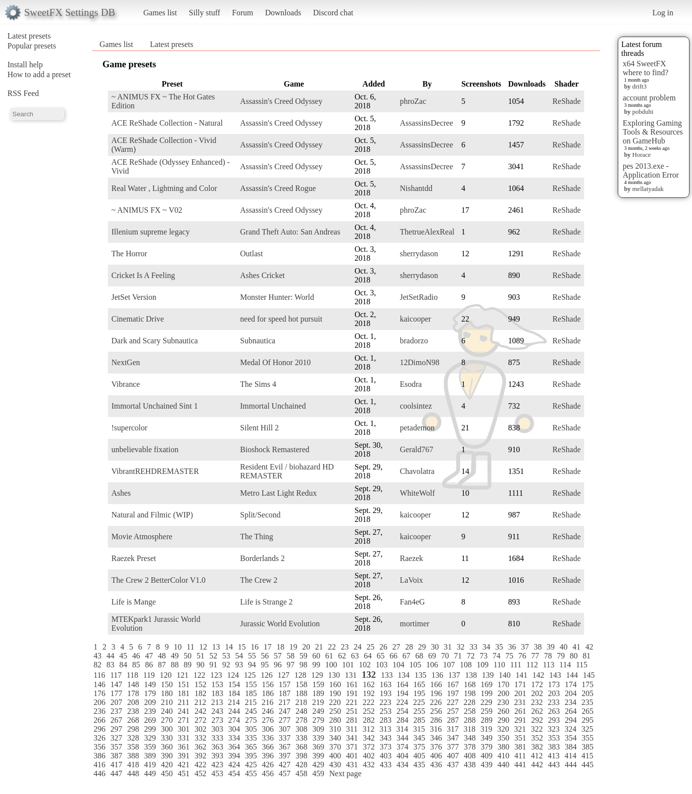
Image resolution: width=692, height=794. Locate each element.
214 (234, 702)
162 (369, 684)
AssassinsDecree (426, 123)
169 (487, 684)
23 (344, 647)
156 (268, 684)
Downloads (283, 12)
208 (133, 702)
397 (285, 755)
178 (133, 693)
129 (317, 675)
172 (537, 684)
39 (550, 647)
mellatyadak (648, 188)
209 (150, 702)
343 (386, 738)
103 (382, 664)
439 (487, 764)
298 (133, 729)
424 (234, 764)
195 (419, 693)
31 (447, 647)
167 (453, 684)
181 (184, 693)
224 (402, 702)
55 (252, 656)
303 (217, 729)
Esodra (411, 384)
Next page (345, 773)
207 (116, 702)
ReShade (566, 101)
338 (301, 738)
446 (99, 773)
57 (278, 656)
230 (503, 702)
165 (419, 684)
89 (188, 664)
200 (503, 693)
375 (419, 747)
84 (123, 664)
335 (251, 738)
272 (200, 720)
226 (436, 702)
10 (178, 647)
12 (203, 647)
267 (116, 720)
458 (301, 773)
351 (520, 738)
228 (469, 702)
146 (99, 684)
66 (393, 656)
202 (537, 693)
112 (532, 664)
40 (563, 647)
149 (150, 684)
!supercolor (129, 427)
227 (452, 702)
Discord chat (333, 12)
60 (316, 656)
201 (520, 693)
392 (200, 755)
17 (267, 647)
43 (97, 656)
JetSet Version (133, 297)
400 (335, 755)
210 (167, 702)
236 (99, 711)
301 (184, 729)
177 (116, 693)
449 (150, 773)
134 (403, 675)
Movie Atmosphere (141, 536)
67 (406, 656)
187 (285, 693)
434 (402, 764)
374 (402, 747)
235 (587, 702)
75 (509, 656)
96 (278, 664)
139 (488, 675)
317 (452, 729)
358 (133, 747)
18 (280, 647)
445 (587, 764)
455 (251, 773)
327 (116, 738)
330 (167, 738)
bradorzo (414, 340)
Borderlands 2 (262, 558)
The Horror (129, 253)
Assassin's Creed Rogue (278, 188)
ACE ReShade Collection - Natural (167, 123)
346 (436, 738)
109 (483, 664)
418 (133, 764)
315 (419, 729)
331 (184, 738)
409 (487, 755)
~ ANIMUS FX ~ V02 (146, 210)
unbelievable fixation (145, 449)
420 (167, 764)
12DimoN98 (420, 362)
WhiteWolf (417, 493)
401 (352, 755)
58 (291, 656)
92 (226, 664)
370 (335, 747)
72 (471, 656)
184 (234, 693)
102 (365, 664)
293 (554, 720)
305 (251, 729)
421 (184, 764)
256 (436, 711)
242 (200, 711)
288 (470, 720)
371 (352, 747)
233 (553, 702)
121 (183, 675)
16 (254, 647)
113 (548, 664)
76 (522, 656)
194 (402, 693)
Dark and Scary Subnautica (154, 340)
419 (150, 764)
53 (226, 656)
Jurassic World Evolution (280, 623)
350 (503, 738)
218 (301, 702)
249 (318, 711)
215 (250, 702)
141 (521, 675)
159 (318, 684)
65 (381, 656)
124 (233, 675)
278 (301, 720)
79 (561, 656)
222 (368, 702)
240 (167, 711)
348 (470, 738)
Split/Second (260, 515)
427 (285, 764)
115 (581, 664)
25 (370, 647)
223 (385, 702)
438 (470, 764)
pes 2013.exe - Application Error (651, 170)
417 (116, 764)
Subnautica (257, 340)
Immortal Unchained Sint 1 (154, 406)
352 (537, 738)
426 (268, 764)
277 (285, 720)
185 (251, 693)
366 (268, 747)
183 (217, 693)
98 (303, 664)
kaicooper (415, 319)
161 (352, 684)
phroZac (413, 101)
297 (116, 729)
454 (234, 773)
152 (200, 684)
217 (284, 702)
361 (184, 747)
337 (285, 738)
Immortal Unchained (273, 406)
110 (499, 664)
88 (175, 664)
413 (553, 755)
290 (503, 720)
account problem (649, 97)
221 (351, 702)
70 (445, 656)
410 (503, 755)
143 (555, 675)
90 (200, 664)
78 (548, 656)
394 (234, 755)
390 (167, 755)
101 (348, 664)
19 (293, 647)
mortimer (415, 623)
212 (200, 702)
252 (369, 711)
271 (184, 720)
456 (268, 773)
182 (200, 693)
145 (588, 675)
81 (587, 656)
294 (571, 720)
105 (415, 664)
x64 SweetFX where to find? (645, 68)
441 (520, 764)
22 (332, 647)
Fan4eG (412, 602)
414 (570, 755)
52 (213, 656)
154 (234, 684)
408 (470, 755)
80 (574, 656)
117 (115, 675)
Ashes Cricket (262, 275)
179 (150, 693)
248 (301, 711)
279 (318, 720)
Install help (25, 64)
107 (449, 664)
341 (352, 738)
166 (436, 684)
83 (110, 664)
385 (587, 747)
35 (499, 647)
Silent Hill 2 (259, 427)
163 (386, 684)
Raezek (411, 558)
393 (217, 755)
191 (352, 693)
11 (190, 647)
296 (99, 729)
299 (150, 729)
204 (571, 693)
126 (267, 675)
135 (420, 675)
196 (436, 693)
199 (487, 693)
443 (554, 764)
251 (352, 711)
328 (133, 738)
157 (285, 684)
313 (385, 729)
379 (487, 747)
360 (167, 747)
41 (576, 647)
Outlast (251, 253)
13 (216, 647)
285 (419, 720)
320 (503, 729)
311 (351, 729)
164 (402, 684)
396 (268, 755)
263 (554, 711)
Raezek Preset (133, 558)
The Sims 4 (258, 384)
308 (301, 729)
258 (470, 711)
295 (587, 720)
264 (571, 711)
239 (150, 711)
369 (318, 747)
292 (537, 720)
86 (149, 664)
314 (402, 729)
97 (291, 664)
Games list (160, 12)
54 (239, 656)
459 (318, 773)
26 (383, 647)
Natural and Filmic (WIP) (152, 515)
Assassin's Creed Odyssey (281, 101)
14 (229, 647)
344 (402, 738)
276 (268, 720)
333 (217, 738)
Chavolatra (417, 471)
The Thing (256, 536)
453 (217, 773)
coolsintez (416, 406)
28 (409, 647)
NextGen (125, 362)
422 (200, 764)
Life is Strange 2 (266, 602)
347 (453, 738)
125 (250, 675)
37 (525, 647)
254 (402, 711)
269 (150, 720)
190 (335, 693)
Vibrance (125, 384)
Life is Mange (133, 602)
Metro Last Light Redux (278, 493)
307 (285, 729)
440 (503, 764)
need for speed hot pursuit (281, 319)
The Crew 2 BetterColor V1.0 (158, 580)
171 (520, 684)
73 (484, 656)
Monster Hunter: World (277, 297)
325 (587, 729)
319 (486, 729)
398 (301, 755)
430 (335, 764)
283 (386, 720)
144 (572, 675)
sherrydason (419, 253)
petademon (417, 427)
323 (553, 729)
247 (285, 711)
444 (571, 764)
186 (268, 693)
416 (99, 764)
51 (200, 656)
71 (458, 656)
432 (369, 764)
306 (268, 729)
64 (368, 656)
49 (175, 656)
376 (436, 747)
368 (301, 747)
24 (357, 647)
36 (512, 647)
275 (251, 720)
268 (133, 720)
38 (538, 647)
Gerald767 (417, 449)
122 (199, 675)
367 (285, 747)
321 (520, 729)
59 (303, 656)
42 (589, 647)
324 (570, 729)
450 (167, 773)
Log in (662, 12)
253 (386, 711)
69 (432, 656)
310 (335, 729)
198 (470, 693)
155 (251, 684)
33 (473, 647)
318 (469, 729)
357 (116, 747)
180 (167, 693)
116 (99, 675)
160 (335, 684)
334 (234, 738)
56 (265, 656)
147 (116, 684)
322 (537, 729)
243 (217, 711)
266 (99, 720)
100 (331, 664)
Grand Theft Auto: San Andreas (290, 232)
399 (318, 755)
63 (355, 656)
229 (486, 702)
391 (184, 755)
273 (217, 720)
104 (398, 664)
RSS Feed (23, 93)
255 (419, 711)
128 (300, 675)
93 (239, 664)
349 (487, 738)
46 (136, 656)
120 (166, 675)
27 (396, 647)
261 (520, 711)
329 (150, 738)
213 (217, 702)
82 (97, 664)
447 (116, 773)
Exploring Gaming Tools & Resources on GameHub (653, 132)
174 (571, 684)
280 (335, 720)
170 (503, 684)
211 (183, 702)
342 (369, 738)
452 (200, 773)
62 (342, 656)
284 (402, 720)
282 (369, 720)
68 (419, 656)
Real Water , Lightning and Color (164, 188)
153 (217, 684)
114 (565, 664)
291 (520, 720)
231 (520, 702)
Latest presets (29, 36)
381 (520, 747)
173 (554, 684)
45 (123, 656)
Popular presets (31, 46)
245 (251, 711)
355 (587, 738)
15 (242, 647)
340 (335, 738)
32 (460, 647)
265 (587, 711)
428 (301, 764)
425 (251, 764)
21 (319, 647)
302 (200, 729)
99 (316, 664)
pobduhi (642, 111)
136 (437, 675)
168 (470, 684)
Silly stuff (204, 12)
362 (200, 747)
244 (234, 711)
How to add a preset (39, 74)
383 (554, 747)
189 (318, 693)
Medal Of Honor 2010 (275, 362)
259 (487, 711)
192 (369, 693)
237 (116, 711)
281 (352, 720)
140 (504, 675)
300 (167, 729)
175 (587, 684)
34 (486, 647)
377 (453, 747)
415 (587, 755)
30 (435, 647)
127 (284, 675)
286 (436, 720)
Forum (242, 12)
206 (99, 702)
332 (200, 738)
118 (132, 675)
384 (571, 747)
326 (99, 738)
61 (329, 656)
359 (150, 747)
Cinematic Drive (137, 319)
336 (268, 738)
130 (334, 675)
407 (453, 755)
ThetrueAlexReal (427, 232)
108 (466, 664)
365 (251, 747)
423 (217, 764)
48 (162, 656)
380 (503, 747)
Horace (641, 154)
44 (110, 656)
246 (268, 711)
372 (369, 747)
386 (99, 755)
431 (352, 764)
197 (453, 693)
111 (515, 664)
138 (471, 675)
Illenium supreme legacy (150, 232)
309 (318, 729)
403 (386, 755)
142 (538, 675)
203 (554, 693)
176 (99, 693)
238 (133, 711)
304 (234, 729)
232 (537, 702)
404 (402, 755)
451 (184, 773)
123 (216, 675)
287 (453, 720)
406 (436, 755)
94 (252, 664)
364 (234, 747)
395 (251, 755)
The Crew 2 (259, 580)
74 (496, 656)
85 (136, 664)
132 (369, 674)
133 (387, 675)
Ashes (121, 493)
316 (436, 729)
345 (419, 738)
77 (535, 656)
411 (520, 755)
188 (301, 693)
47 (149, 656)
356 (99, 747)
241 (184, 711)
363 (217, 747)
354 (571, 738)
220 (335, 702)
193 (386, 693)
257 (453, 711)
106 (432, 664)
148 (133, 684)
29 (422, 647)
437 (453, 764)
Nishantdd (416, 188)
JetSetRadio (419, 297)
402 (369, 755)
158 (301, 684)
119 (148, 675)
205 (587, 693)
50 (188, 656)
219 (318, 702)
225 (419, 702)
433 (386, 764)
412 (537, 755)
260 (503, 711)
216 (267, 702)
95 (265, 664)
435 (419, 764)
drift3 (639, 86)
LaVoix (411, 580)
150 (167, 684)
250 (335, 711)
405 (419, 755)
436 (436, 764)
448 (133, 773)
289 (487, 720)
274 (234, 720)
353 (554, 738)
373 (386, 747)
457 (285, 773)
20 (306, 647)
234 (570, 702)
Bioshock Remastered (274, 449)
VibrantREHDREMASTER (155, 471)
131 (351, 675)
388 (133, 755)
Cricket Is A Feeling (143, 275)
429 (318, 764)
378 (470, 747)
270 (167, 720)
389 (150, 755)
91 (213, 664)
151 (184, 684)
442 (537, 764)
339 (318, 738)
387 (116, 755)
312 (368, 729)
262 (537, 711)
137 (454, 675)
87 (162, 664)
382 (537, 747)
